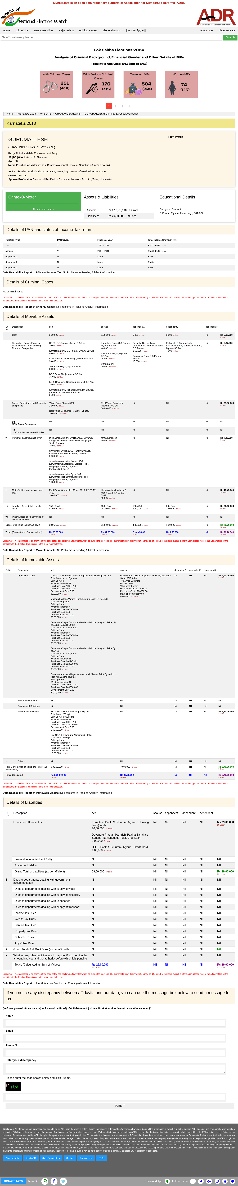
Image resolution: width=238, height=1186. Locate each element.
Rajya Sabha (66, 30)
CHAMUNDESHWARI (67, 113)
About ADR (206, 30)
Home (6, 30)
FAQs (101, 1158)
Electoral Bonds (111, 30)
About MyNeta (227, 30)
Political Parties (88, 30)
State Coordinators (51, 1158)
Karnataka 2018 (26, 113)
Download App (153, 1181)
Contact (69, 1158)
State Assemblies (43, 30)
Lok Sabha (21, 30)
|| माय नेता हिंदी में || (136, 30)
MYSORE (45, 113)
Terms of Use (86, 1158)
